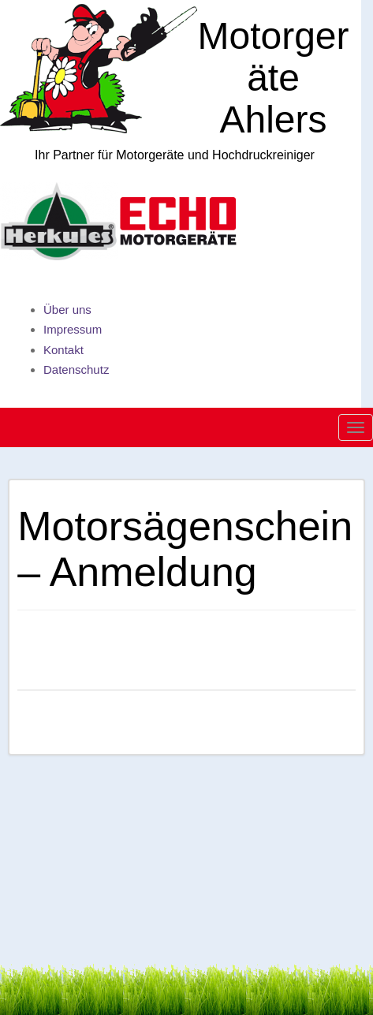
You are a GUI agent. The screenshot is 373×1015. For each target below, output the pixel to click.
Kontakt (63, 349)
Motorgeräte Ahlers (273, 77)
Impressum (72, 329)
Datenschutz (76, 369)
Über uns (67, 309)
